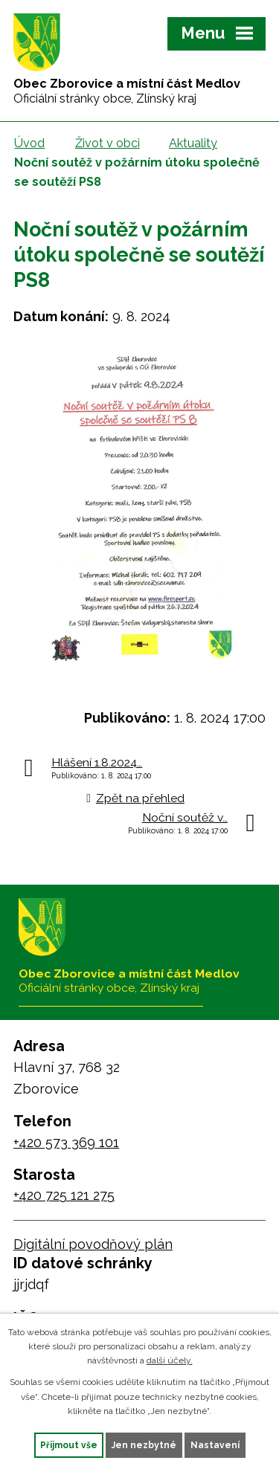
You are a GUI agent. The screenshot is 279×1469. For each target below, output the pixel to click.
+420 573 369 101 (66, 1142)
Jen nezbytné (144, 1445)
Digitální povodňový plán (93, 1244)
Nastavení (215, 1445)
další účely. (170, 1360)
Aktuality (193, 143)
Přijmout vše (68, 1445)
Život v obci (107, 143)
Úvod (29, 143)
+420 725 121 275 (64, 1195)
